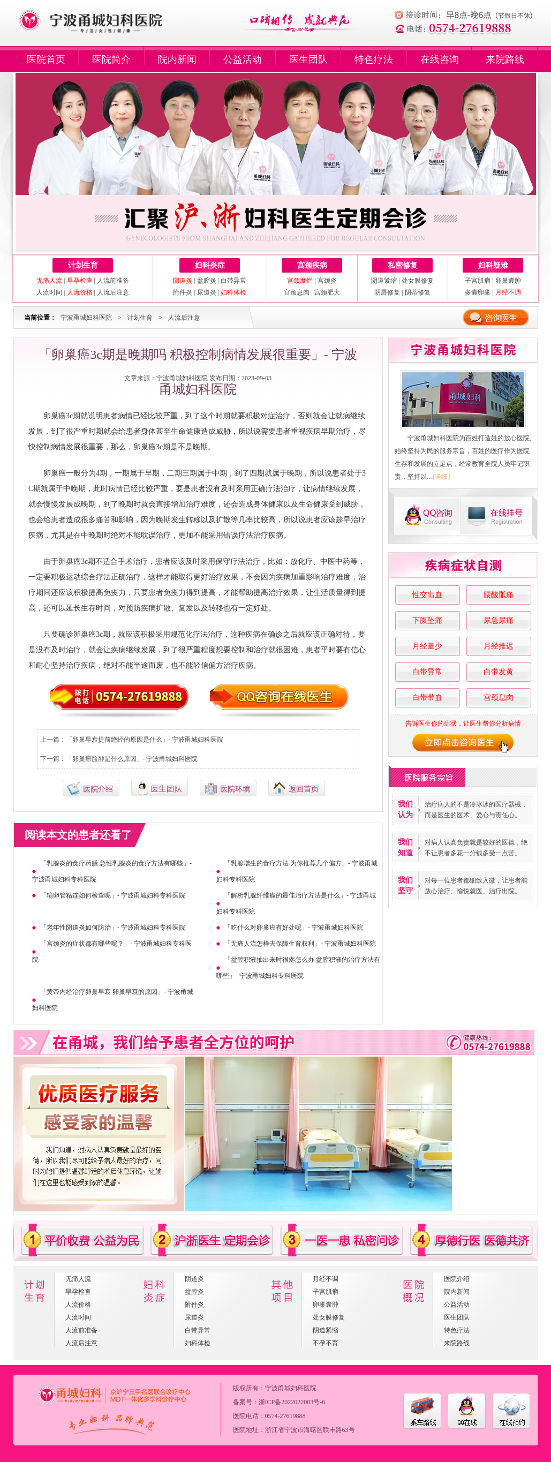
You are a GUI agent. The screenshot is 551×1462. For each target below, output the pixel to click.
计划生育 (83, 265)
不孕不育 (325, 1343)
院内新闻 (177, 59)
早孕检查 (78, 1291)
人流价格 (78, 1304)
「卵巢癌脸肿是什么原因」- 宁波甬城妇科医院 (132, 759)
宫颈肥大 (327, 292)
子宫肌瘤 (477, 280)
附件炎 (182, 292)
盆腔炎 (206, 280)
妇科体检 (197, 1343)
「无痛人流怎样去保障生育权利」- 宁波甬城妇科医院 (300, 943)
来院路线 (505, 59)
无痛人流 (78, 1279)
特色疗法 (373, 59)
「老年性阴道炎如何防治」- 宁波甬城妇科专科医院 (112, 927)
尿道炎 (206, 292)
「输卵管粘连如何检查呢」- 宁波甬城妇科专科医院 (112, 895)
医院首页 (46, 59)
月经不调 (325, 1279)
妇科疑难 (493, 265)
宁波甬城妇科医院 (86, 317)
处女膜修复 (418, 280)
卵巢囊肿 (508, 280)
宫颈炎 (327, 280)
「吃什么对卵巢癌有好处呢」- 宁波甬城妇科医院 (293, 927)
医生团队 (308, 59)
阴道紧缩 (384, 280)
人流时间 (49, 292)
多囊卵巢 (477, 292)
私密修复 (403, 265)
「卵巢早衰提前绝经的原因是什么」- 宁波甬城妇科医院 (145, 739)
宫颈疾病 (312, 265)
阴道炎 (194, 1279)
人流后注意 (113, 292)
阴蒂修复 (418, 292)
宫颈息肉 (297, 292)
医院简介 (111, 59)
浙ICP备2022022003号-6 (292, 1402)
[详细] (441, 476)
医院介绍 (457, 1279)
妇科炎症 (210, 265)
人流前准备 (113, 280)
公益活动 (242, 59)
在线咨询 (439, 59)
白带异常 (233, 280)
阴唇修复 (387, 292)
